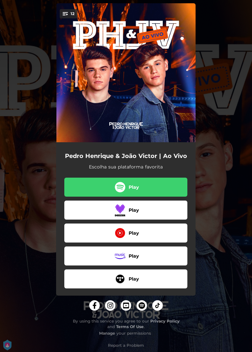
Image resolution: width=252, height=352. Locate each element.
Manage (107, 333)
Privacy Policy (164, 321)
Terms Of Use (130, 326)
